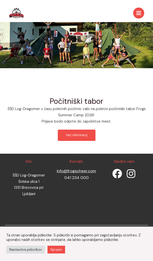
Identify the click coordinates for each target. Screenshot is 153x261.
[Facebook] (117, 173)
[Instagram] (131, 173)
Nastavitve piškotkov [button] (25, 249)
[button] (76, 135)
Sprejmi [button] (56, 249)
